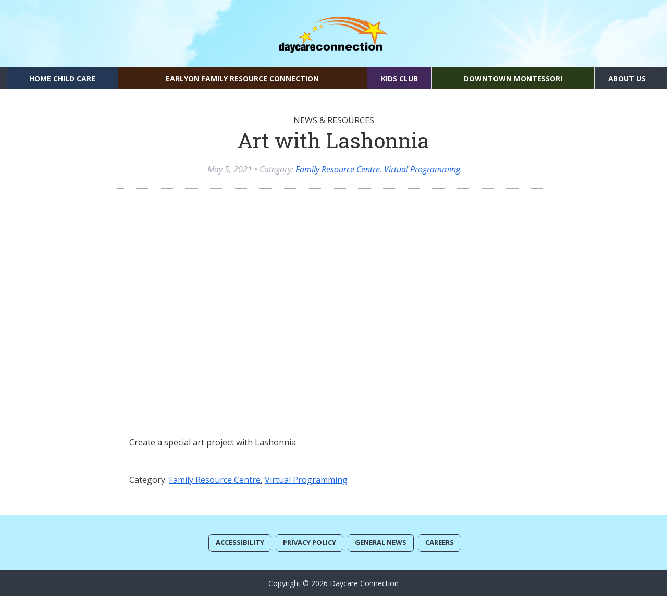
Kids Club (399, 78)
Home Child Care (62, 78)
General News (380, 542)
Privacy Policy (309, 542)
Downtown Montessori (513, 78)
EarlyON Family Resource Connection (242, 78)
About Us (627, 78)
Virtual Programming (422, 169)
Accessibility (240, 542)
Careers (439, 542)
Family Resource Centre (337, 169)
